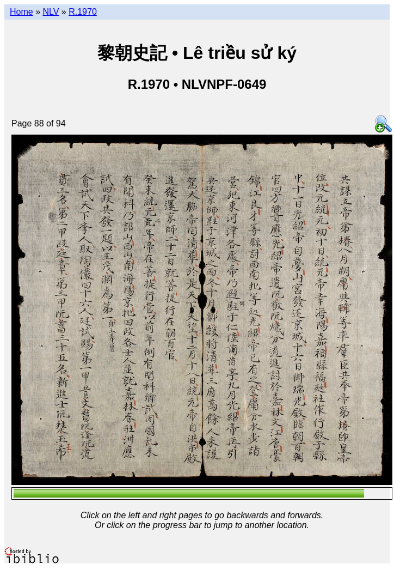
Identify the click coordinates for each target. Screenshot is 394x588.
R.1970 (83, 11)
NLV (50, 11)
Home (21, 11)
